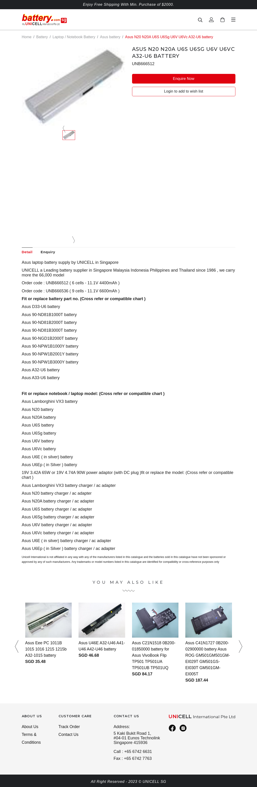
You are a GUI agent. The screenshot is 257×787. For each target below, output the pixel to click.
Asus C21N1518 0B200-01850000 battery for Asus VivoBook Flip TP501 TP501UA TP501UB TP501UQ (154, 655)
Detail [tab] (27, 252)
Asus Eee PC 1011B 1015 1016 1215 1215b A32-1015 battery (46, 649)
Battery (42, 37)
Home (27, 37)
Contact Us (69, 735)
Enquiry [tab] (49, 252)
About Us (30, 727)
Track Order (70, 727)
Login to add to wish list (183, 91)
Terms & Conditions (31, 739)
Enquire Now (183, 78)
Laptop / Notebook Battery (74, 37)
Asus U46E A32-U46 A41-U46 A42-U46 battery (97, 649)
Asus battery (110, 37)
